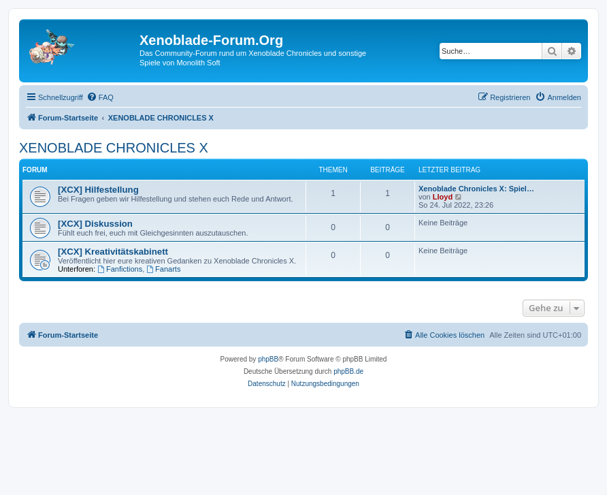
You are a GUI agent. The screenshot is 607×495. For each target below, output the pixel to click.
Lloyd (443, 197)
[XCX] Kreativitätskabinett (113, 251)
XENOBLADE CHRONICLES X (113, 147)
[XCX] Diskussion (95, 224)
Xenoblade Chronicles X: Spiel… (476, 189)
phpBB (268, 359)
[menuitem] (100, 97)
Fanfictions (119, 269)
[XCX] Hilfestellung (98, 190)
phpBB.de (348, 371)
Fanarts (163, 269)
